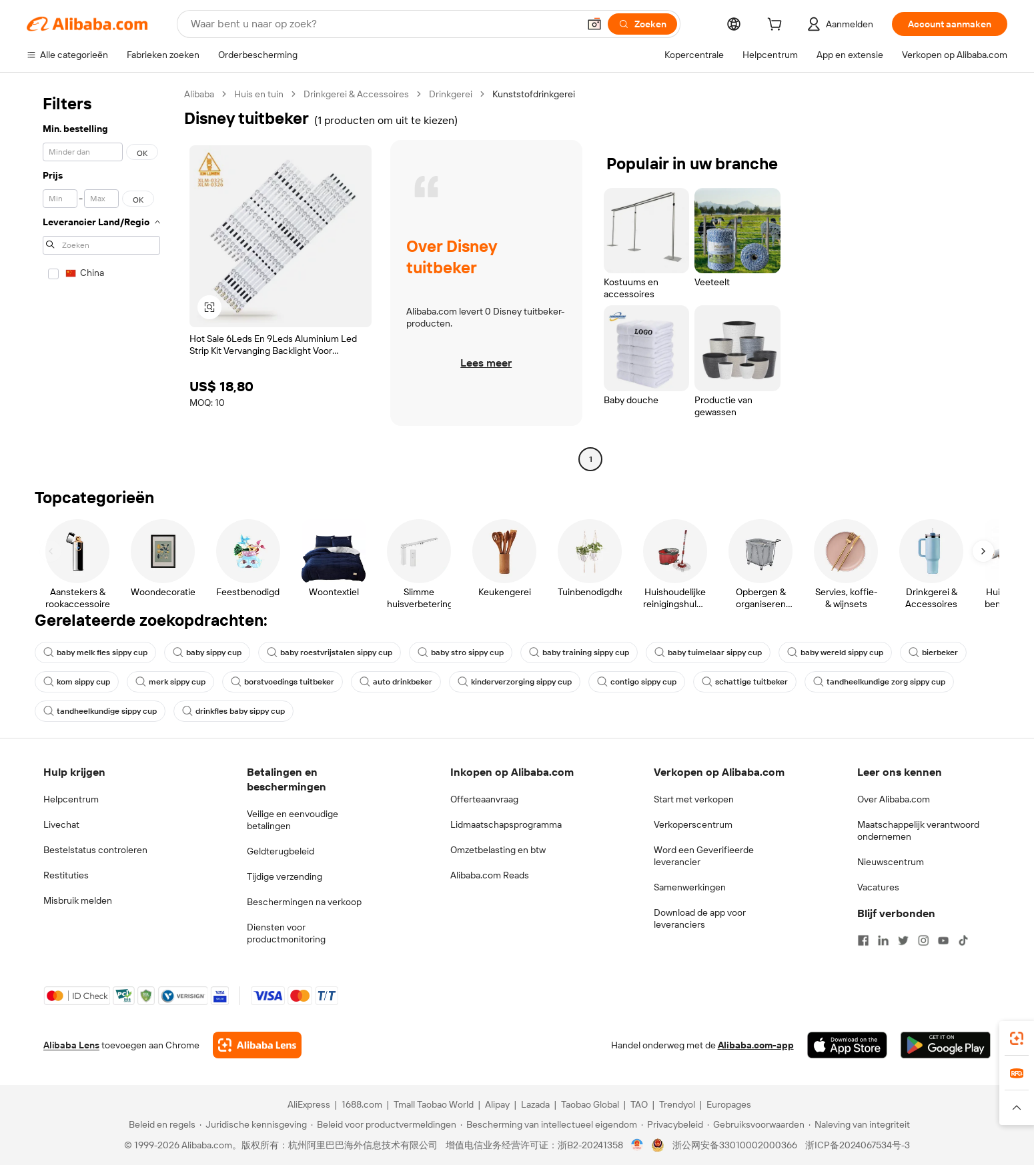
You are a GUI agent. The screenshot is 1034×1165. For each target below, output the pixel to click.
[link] (1016, 1038)
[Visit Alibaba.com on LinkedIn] (883, 940)
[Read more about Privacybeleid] (672, 1124)
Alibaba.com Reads (489, 875)
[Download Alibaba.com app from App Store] (847, 1045)
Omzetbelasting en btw (498, 849)
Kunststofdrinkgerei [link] (533, 94)
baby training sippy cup (579, 652)
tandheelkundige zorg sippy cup (879, 681)
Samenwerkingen (690, 887)
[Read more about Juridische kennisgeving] (253, 1124)
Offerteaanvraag (484, 799)
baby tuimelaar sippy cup (708, 652)
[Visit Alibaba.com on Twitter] (903, 940)
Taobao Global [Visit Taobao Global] (590, 1104)
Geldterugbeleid (280, 851)
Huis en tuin (259, 94)
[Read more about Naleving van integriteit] (859, 1124)
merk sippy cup (170, 681)
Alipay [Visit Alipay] (497, 1104)
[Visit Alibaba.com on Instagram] (923, 940)
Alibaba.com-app (756, 1045)
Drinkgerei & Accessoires (356, 94)
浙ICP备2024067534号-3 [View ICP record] (857, 1145)
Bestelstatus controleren (95, 849)
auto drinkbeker (396, 681)
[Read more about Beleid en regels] (160, 1124)
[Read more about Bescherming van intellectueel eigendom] (548, 1124)
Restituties (66, 875)
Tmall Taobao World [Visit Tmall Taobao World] (434, 1104)
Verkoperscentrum (693, 824)
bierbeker (933, 652)
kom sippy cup (76, 681)
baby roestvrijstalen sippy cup (329, 652)
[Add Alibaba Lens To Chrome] (257, 1045)
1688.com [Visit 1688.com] (362, 1104)
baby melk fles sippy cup (95, 652)
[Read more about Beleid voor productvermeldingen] (383, 1124)
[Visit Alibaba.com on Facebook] (863, 940)
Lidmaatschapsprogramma (506, 824)
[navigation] (101, 278)
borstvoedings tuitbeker (282, 681)
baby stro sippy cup (461, 652)
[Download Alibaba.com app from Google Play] (946, 1045)
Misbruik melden (77, 900)
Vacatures (878, 887)
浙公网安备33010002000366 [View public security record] (734, 1145)
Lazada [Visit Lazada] (535, 1104)
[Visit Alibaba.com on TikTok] (963, 940)
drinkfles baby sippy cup (233, 711)
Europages (728, 1104)
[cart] (777, 26)
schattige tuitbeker (745, 681)
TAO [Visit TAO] (639, 1104)
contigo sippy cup (636, 681)
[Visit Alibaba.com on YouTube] (943, 940)
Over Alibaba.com (893, 799)
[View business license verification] (637, 1145)
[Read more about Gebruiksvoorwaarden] (756, 1124)
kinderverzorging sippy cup (515, 681)
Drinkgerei (450, 94)
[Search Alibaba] (383, 24)
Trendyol (677, 1104)
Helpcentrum (71, 799)
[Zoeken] (642, 24)
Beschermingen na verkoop (304, 901)
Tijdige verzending (284, 876)
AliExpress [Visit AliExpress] (309, 1104)
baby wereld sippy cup (835, 652)
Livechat (61, 824)
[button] (594, 24)
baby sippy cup (207, 652)
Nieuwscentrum (890, 861)
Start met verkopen (694, 799)
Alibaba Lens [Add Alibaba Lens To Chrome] (71, 1045)
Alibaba (199, 94)
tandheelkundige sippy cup (100, 711)
